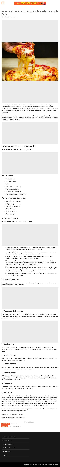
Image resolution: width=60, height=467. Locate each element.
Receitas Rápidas (15, 423)
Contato (5, 455)
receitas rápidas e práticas (15, 414)
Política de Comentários (9, 448)
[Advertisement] (30, 31)
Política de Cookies (8, 444)
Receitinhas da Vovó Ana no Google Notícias (21, 409)
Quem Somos (7, 451)
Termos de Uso (7, 440)
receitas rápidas (16, 426)
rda (10, 426)
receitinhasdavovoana (6, 17)
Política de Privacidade (9, 437)
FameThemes (55, 464)
